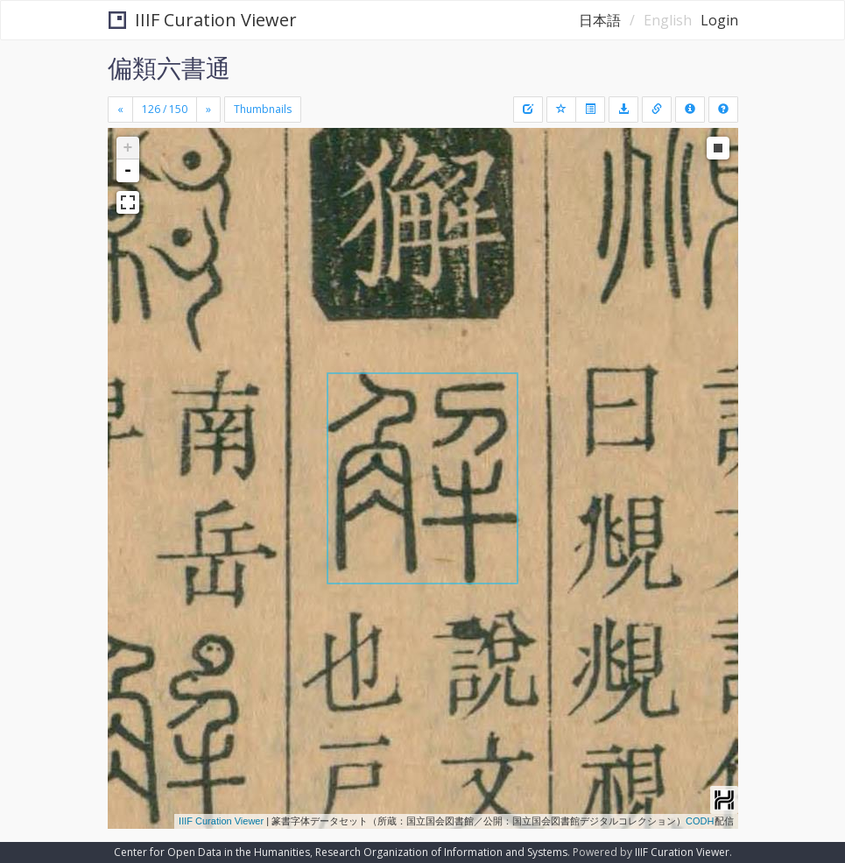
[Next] (208, 109)
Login (719, 20)
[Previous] (120, 109)
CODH (700, 821)
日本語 (600, 20)
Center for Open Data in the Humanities (212, 852)
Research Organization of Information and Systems (441, 852)
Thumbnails (263, 109)
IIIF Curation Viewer (203, 20)
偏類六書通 (169, 67)
